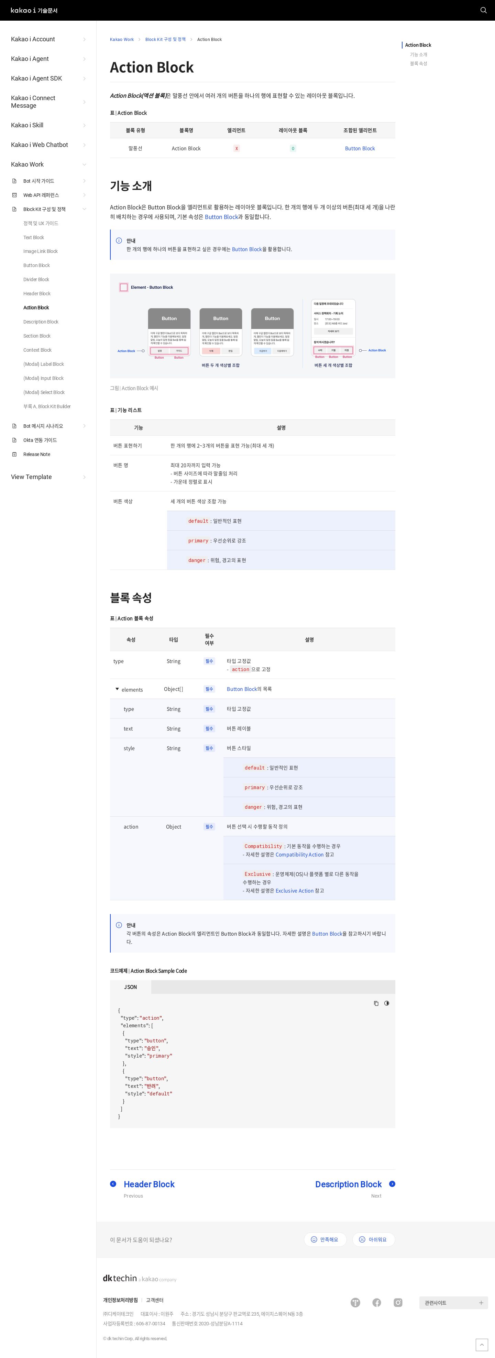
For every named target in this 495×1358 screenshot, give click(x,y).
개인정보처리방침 (120, 1299)
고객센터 (154, 1299)
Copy (376, 1003)
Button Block (360, 148)
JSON (130, 986)
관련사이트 (436, 1302)
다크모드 (386, 1003)
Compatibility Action (300, 854)
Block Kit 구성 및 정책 (165, 39)
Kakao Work (122, 39)
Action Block (209, 39)
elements (132, 689)
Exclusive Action (295, 890)
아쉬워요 (378, 1239)
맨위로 (482, 1345)
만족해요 (329, 1239)
